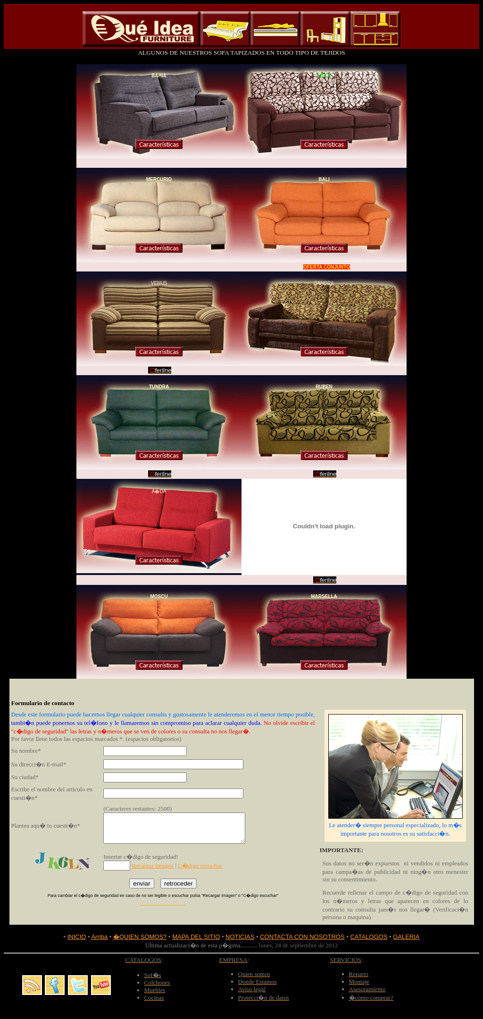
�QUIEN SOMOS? (140, 936)
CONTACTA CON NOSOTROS (302, 936)
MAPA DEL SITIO (196, 936)
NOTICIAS (239, 936)
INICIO (76, 936)
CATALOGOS (368, 936)
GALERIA (406, 936)
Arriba (99, 936)
